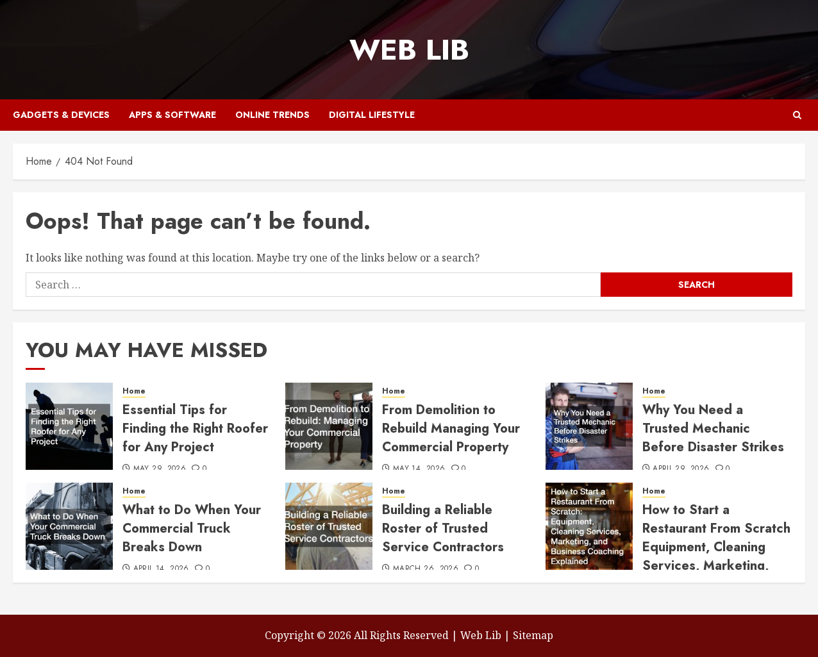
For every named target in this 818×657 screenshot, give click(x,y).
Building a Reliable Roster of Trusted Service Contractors (443, 528)
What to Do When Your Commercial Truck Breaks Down (191, 528)
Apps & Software (172, 114)
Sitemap (533, 635)
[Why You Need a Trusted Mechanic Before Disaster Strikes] (589, 426)
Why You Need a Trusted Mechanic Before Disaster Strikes (713, 428)
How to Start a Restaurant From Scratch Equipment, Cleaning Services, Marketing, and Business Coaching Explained (716, 556)
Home (134, 391)
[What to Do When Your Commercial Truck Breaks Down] (69, 526)
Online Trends (272, 114)
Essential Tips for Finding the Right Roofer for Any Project (195, 428)
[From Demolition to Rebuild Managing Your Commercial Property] (328, 426)
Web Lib (409, 50)
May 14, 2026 (419, 469)
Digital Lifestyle (372, 114)
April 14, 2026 (161, 569)
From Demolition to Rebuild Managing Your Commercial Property (451, 428)
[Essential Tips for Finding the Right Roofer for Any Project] (69, 426)
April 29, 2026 (681, 469)
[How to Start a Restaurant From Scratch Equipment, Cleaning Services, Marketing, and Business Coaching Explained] (589, 526)
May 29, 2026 (159, 469)
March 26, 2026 (425, 569)
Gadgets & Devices (61, 114)
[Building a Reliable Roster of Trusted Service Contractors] (328, 526)
